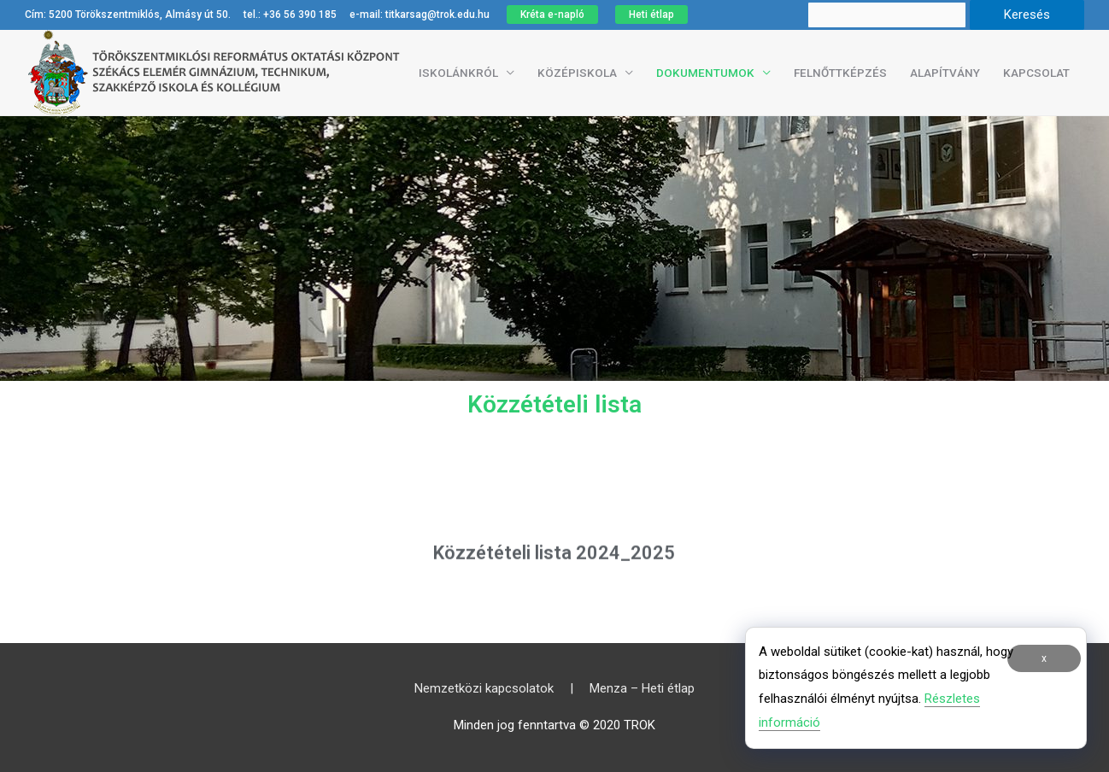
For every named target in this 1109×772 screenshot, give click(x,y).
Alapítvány (945, 72)
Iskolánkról (458, 72)
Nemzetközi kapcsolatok (484, 688)
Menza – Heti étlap (642, 688)
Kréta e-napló (552, 14)
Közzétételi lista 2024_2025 (554, 559)
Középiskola (577, 72)
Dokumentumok (705, 72)
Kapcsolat (1036, 72)
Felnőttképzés (840, 72)
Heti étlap (651, 14)
